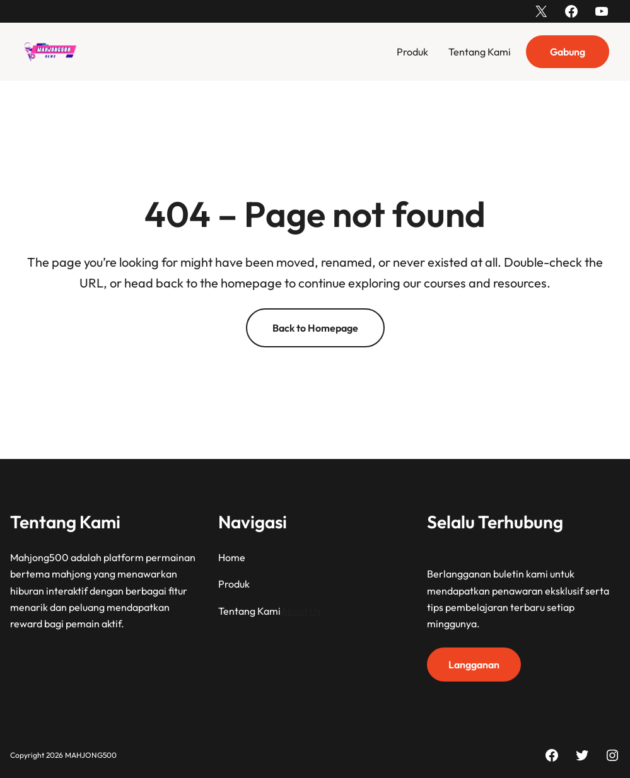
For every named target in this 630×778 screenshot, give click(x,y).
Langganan (473, 664)
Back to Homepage (315, 328)
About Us (301, 610)
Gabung (567, 51)
